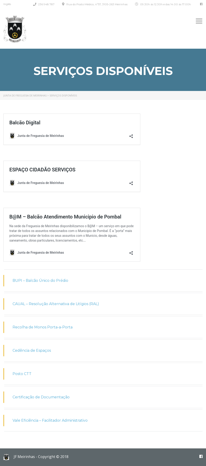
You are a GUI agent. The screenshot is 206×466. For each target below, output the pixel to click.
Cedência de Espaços (32, 350)
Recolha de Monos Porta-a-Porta (43, 327)
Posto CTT (22, 374)
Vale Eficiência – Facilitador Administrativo (50, 420)
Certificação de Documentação (41, 397)
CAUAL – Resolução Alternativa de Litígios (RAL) (56, 304)
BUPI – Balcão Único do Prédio (40, 280)
